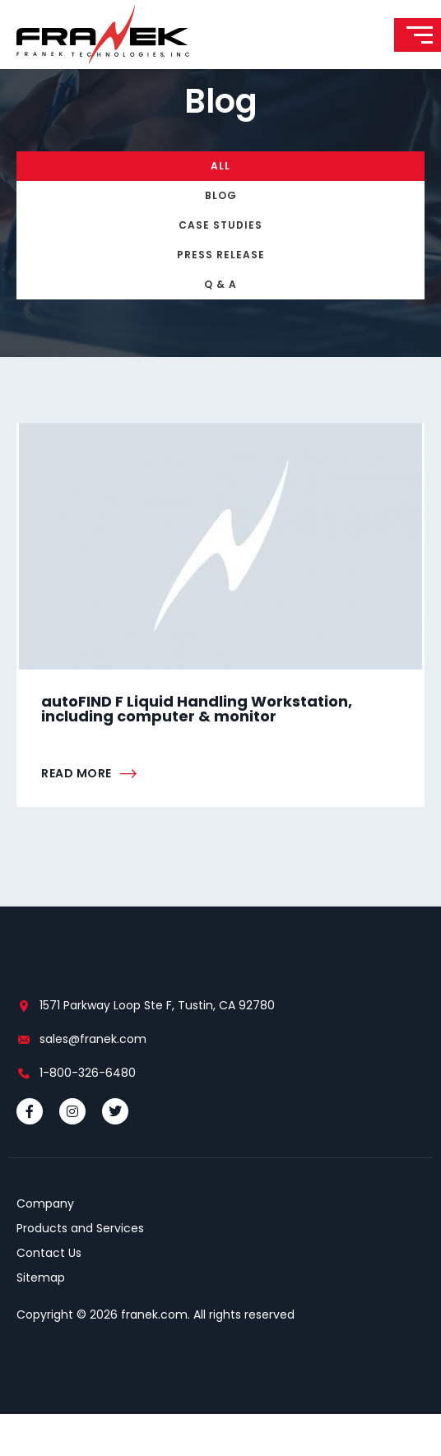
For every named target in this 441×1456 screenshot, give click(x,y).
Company (45, 1245)
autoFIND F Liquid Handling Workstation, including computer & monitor (196, 750)
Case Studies (220, 267)
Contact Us (48, 1295)
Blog (221, 237)
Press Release (221, 297)
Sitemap (40, 1319)
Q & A (220, 326)
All (220, 208)
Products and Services (80, 1270)
